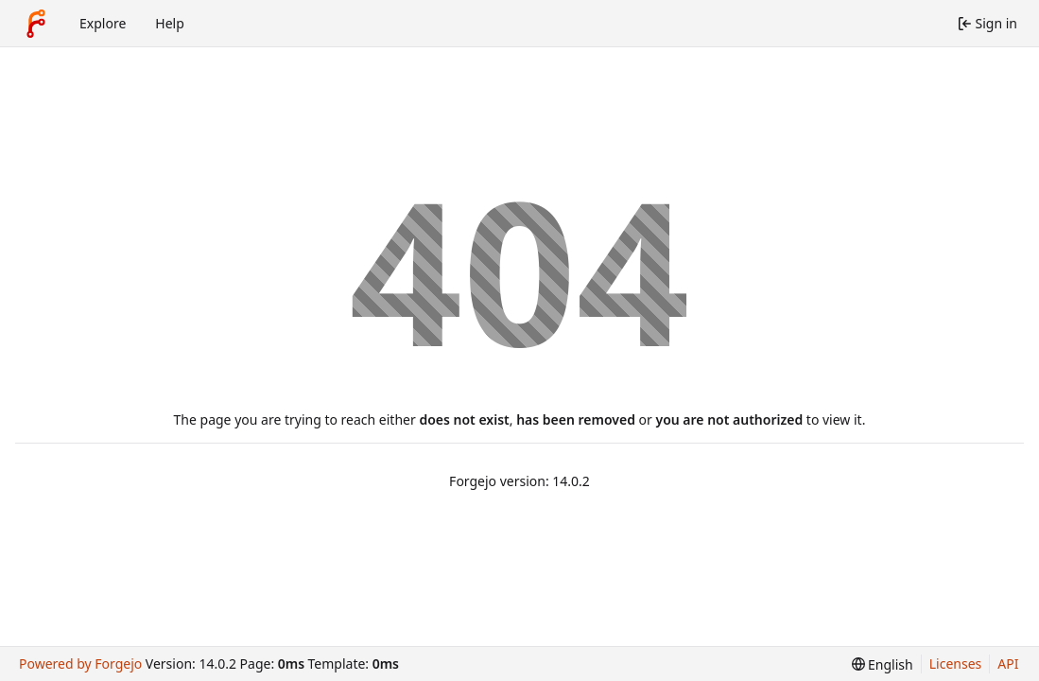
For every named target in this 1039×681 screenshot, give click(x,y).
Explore (102, 23)
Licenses (955, 663)
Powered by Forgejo (80, 663)
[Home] (35, 24)
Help (169, 23)
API (1007, 663)
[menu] (882, 664)
